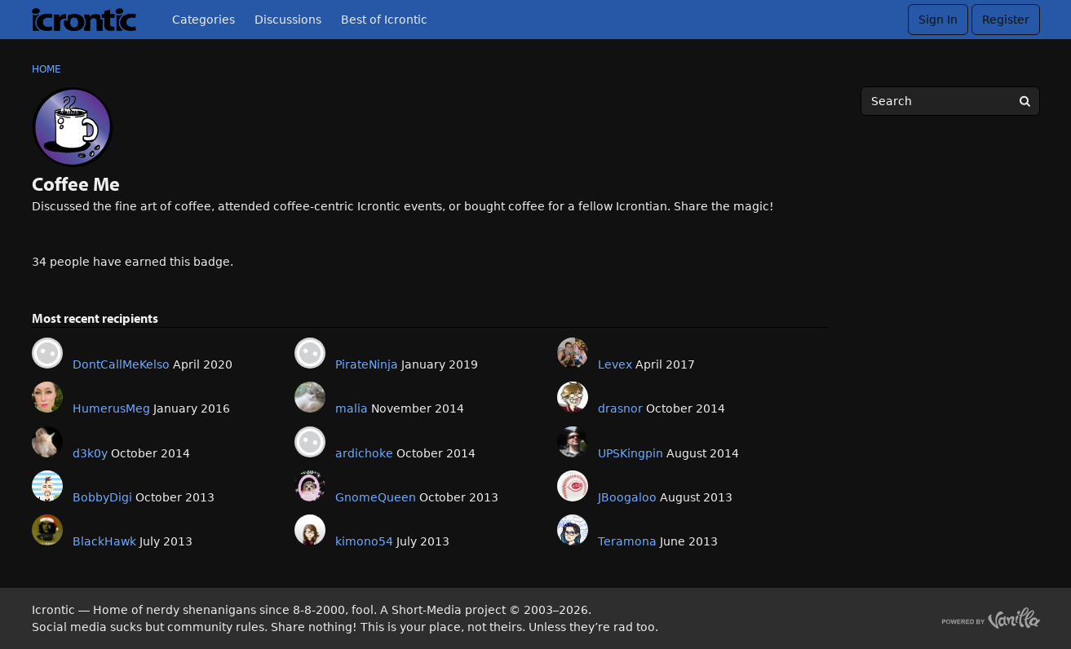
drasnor (620, 408)
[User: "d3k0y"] (47, 441)
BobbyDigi (102, 497)
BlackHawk (104, 541)
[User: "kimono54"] (309, 529)
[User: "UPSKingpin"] (572, 441)
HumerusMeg (111, 408)
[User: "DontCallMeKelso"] (47, 353)
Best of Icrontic (384, 19)
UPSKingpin (630, 453)
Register (1005, 19)
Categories (203, 19)
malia (351, 408)
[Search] (1025, 101)
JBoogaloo (627, 497)
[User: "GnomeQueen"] (309, 485)
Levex (615, 364)
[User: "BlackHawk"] (47, 529)
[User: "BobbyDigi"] (47, 485)
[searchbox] (950, 101)
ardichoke (364, 453)
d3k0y (90, 453)
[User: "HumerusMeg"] (47, 397)
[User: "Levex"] (572, 353)
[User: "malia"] (309, 397)
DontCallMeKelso (121, 364)
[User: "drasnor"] (572, 397)
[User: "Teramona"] (572, 529)
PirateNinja (366, 364)
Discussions (287, 19)
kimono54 (364, 541)
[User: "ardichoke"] (309, 441)
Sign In (938, 19)
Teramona (627, 541)
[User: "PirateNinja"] (309, 353)
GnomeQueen (375, 497)
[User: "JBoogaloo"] (572, 485)
